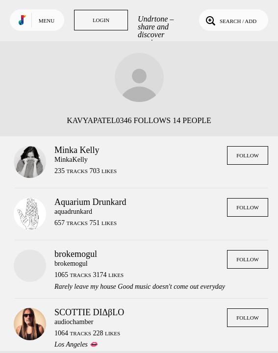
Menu (46, 21)
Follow (247, 155)
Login (101, 20)
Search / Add (230, 20)
